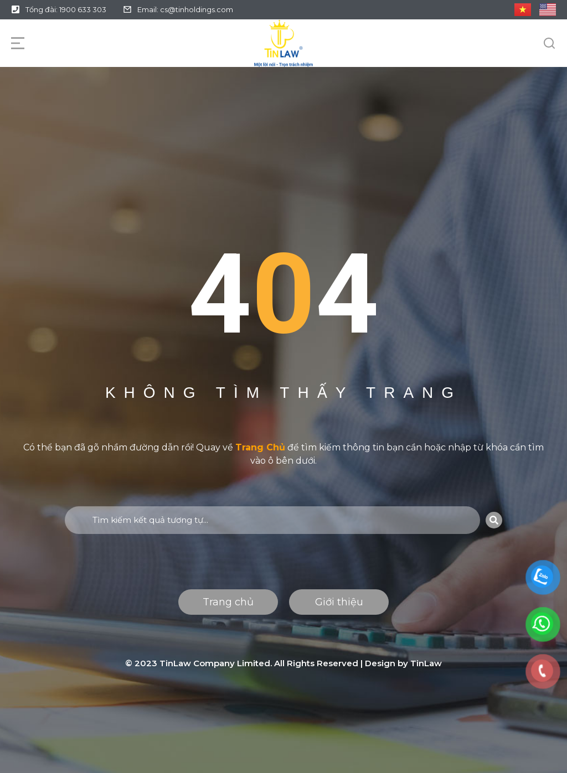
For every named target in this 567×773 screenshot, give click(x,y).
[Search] (494, 520)
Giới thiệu (339, 602)
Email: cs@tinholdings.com (185, 9)
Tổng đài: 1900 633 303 (65, 9)
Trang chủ (228, 602)
